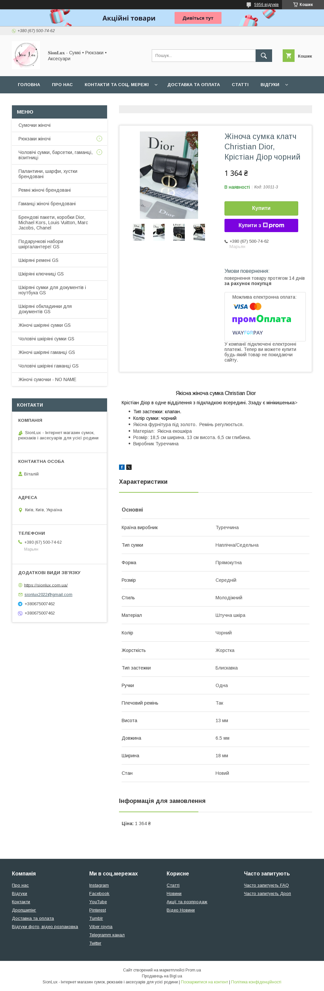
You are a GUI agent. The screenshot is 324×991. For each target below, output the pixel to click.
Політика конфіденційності (256, 982)
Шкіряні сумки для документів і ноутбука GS (52, 290)
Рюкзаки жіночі (35, 138)
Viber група (100, 926)
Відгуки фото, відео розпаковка (45, 926)
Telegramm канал (107, 934)
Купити (261, 208)
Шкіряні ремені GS (39, 260)
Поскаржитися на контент (204, 982)
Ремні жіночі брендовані (45, 190)
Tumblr (96, 918)
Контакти (21, 901)
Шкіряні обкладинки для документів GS (45, 309)
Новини (174, 893)
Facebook (99, 893)
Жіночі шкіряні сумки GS (45, 325)
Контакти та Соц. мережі (117, 84)
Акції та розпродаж (187, 901)
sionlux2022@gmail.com (48, 594)
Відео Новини (181, 910)
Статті (240, 84)
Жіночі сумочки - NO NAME (47, 379)
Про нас (62, 84)
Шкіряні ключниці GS (41, 273)
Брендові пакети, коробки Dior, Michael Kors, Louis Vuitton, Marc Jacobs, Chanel (53, 222)
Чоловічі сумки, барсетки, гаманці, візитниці (56, 155)
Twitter (95, 943)
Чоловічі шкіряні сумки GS (46, 338)
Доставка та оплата (193, 84)
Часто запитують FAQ (266, 885)
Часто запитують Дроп (267, 893)
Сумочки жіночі (35, 125)
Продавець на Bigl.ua (162, 976)
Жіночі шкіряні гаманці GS (47, 352)
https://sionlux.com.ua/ (46, 584)
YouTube (98, 901)
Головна (29, 84)
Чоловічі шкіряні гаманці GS (49, 366)
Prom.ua (193, 970)
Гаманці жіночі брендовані (47, 203)
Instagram (99, 885)
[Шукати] (264, 55)
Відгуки (270, 84)
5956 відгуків (266, 4)
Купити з (261, 225)
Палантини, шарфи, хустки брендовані (48, 174)
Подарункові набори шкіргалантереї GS (41, 244)
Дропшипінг (24, 910)
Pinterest (97, 910)
